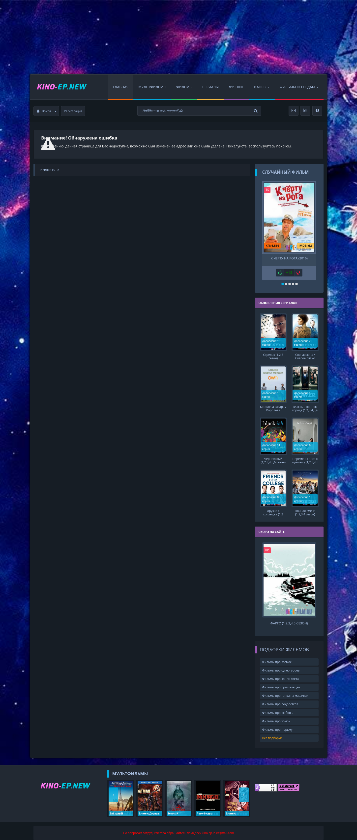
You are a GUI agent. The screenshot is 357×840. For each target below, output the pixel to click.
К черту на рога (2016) (289, 258)
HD (267, 546)
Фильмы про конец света (280, 675)
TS (267, 190)
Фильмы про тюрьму (277, 726)
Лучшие (236, 86)
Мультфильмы (152, 86)
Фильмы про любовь (277, 708)
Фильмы (184, 86)
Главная (120, 86)
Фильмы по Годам (299, 86)
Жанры (262, 86)
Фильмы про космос (277, 658)
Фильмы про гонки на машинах (285, 692)
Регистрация (73, 111)
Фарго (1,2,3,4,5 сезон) (289, 619)
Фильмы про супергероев (281, 666)
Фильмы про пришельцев (281, 683)
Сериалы (210, 86)
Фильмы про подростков (280, 700)
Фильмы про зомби (276, 717)
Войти (47, 111)
